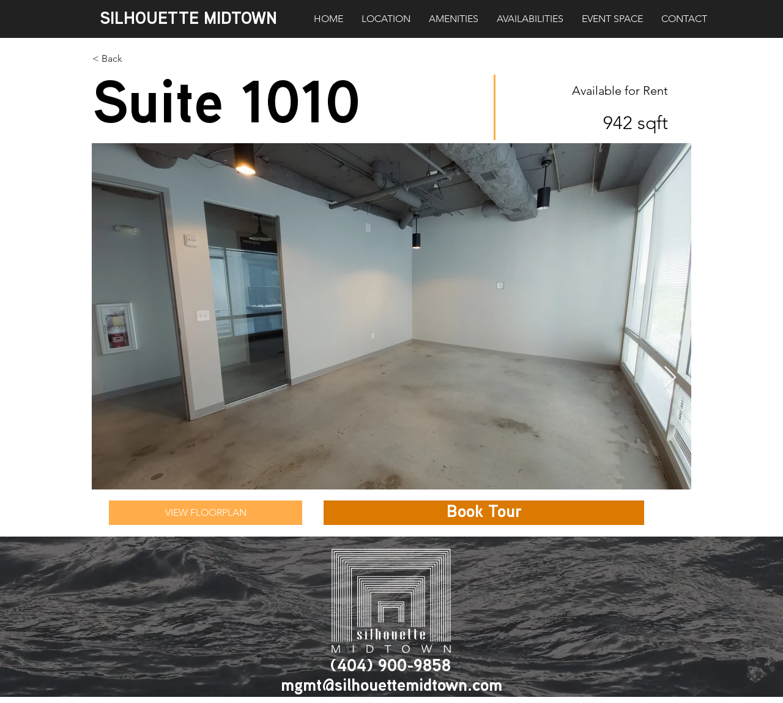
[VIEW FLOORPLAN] (205, 512)
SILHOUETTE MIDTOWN (188, 20)
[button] (484, 512)
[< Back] (154, 59)
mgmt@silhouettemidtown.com (391, 686)
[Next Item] (670, 378)
